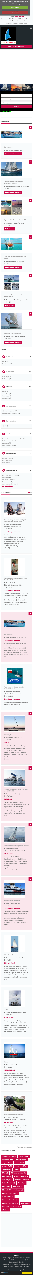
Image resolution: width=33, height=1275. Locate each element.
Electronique (5, 396)
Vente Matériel (9, 387)
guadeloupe (21, 1160)
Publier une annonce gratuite (16, 46)
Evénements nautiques (11, 453)
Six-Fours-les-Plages (10, 1193)
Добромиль (7, 1197)
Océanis (6, 1009)
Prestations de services (11, 470)
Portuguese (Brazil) (20, 1260)
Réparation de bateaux (8, 480)
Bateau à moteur (9, 434)
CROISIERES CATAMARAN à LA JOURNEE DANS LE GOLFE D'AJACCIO (16, 790)
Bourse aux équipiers (11, 406)
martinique (17, 1186)
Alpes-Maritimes (8, 1183)
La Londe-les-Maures (10, 1203)
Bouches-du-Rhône (18, 1173)
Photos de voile (6, 462)
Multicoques (5, 379)
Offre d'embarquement (8, 411)
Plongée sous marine (8, 445)
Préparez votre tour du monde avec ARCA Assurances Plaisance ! (14, 688)
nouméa (6, 1169)
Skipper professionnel (11, 421)
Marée (28, 1264)
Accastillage (5, 394)
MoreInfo (6, 1272)
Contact (26, 1266)
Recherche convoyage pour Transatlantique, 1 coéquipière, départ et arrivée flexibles (15, 520)
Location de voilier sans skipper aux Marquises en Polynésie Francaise (16, 295)
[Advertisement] (16, 66)
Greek (3, 1260)
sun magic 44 (20, 1166)
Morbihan (6, 1176)
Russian (29, 1260)
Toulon (5, 1206)
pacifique (7, 1163)
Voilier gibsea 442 (8, 955)
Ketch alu (6, 1062)
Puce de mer (5, 398)
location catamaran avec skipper (12, 900)
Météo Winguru (8, 1266)
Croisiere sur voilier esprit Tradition (12, 333)
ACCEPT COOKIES (15, 7)
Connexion (9, 23)
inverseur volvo (9, 1156)
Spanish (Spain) (13, 1262)
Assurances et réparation (9, 484)
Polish (12, 1260)
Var (5, 1173)
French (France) (19, 1258)
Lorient (5, 1210)
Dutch (4, 1258)
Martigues (25, 1203)
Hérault (21, 1183)
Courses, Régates (7, 458)
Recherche (16, 107)
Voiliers (4, 392)
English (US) (11, 1258)
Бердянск (16, 1206)
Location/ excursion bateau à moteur (12, 439)
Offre (3, 362)
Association (5, 477)
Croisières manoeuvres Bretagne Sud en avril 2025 (16, 846)
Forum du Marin (18, 1266)
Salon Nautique (6, 460)
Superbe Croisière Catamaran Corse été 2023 (15, 220)
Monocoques (5, 377)
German (27, 1258)
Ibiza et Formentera (8, 147)
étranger (7, 1166)
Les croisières (9, 357)
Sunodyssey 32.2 (8, 735)
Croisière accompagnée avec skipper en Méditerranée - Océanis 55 (13, 182)
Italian (8, 1260)
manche (19, 1163)
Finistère (6, 1186)
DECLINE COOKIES (15, 12)
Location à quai (6, 364)
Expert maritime (6, 482)
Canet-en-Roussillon (9, 1200)
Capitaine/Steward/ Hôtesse (10, 475)
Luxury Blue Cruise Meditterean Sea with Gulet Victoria (15, 257)
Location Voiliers (10, 372)
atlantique (7, 1160)
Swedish (21, 1262)
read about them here (23, 1)
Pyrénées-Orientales (22, 1180)
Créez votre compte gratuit (20, 23)
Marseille (6, 1190)
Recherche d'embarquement (10, 413)
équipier (23, 1156)
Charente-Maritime (21, 1176)
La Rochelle (18, 1190)
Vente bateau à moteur (8, 441)
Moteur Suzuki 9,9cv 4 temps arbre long (13, 1114)
